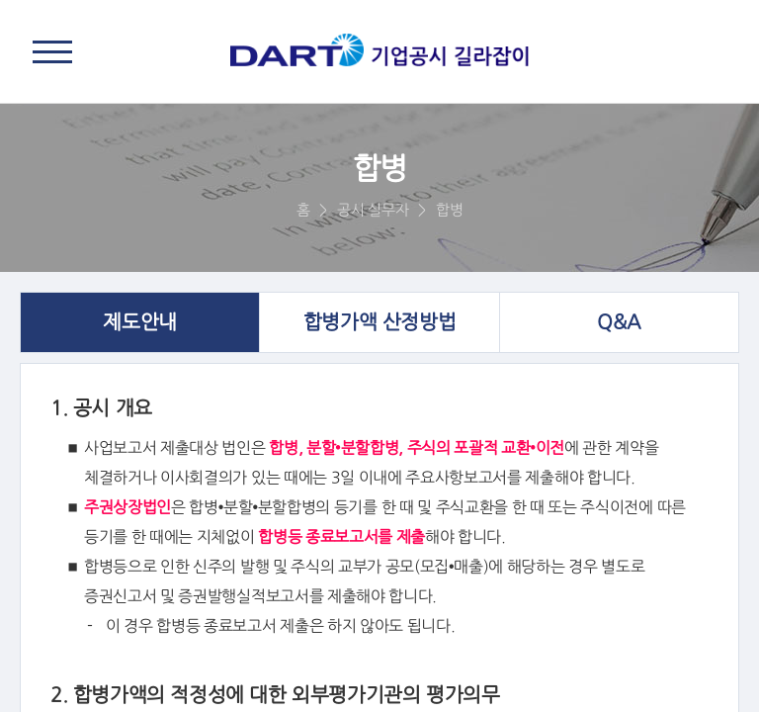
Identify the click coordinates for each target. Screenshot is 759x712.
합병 (449, 210)
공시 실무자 (372, 210)
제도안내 (139, 322)
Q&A (619, 322)
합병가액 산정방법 (379, 322)
